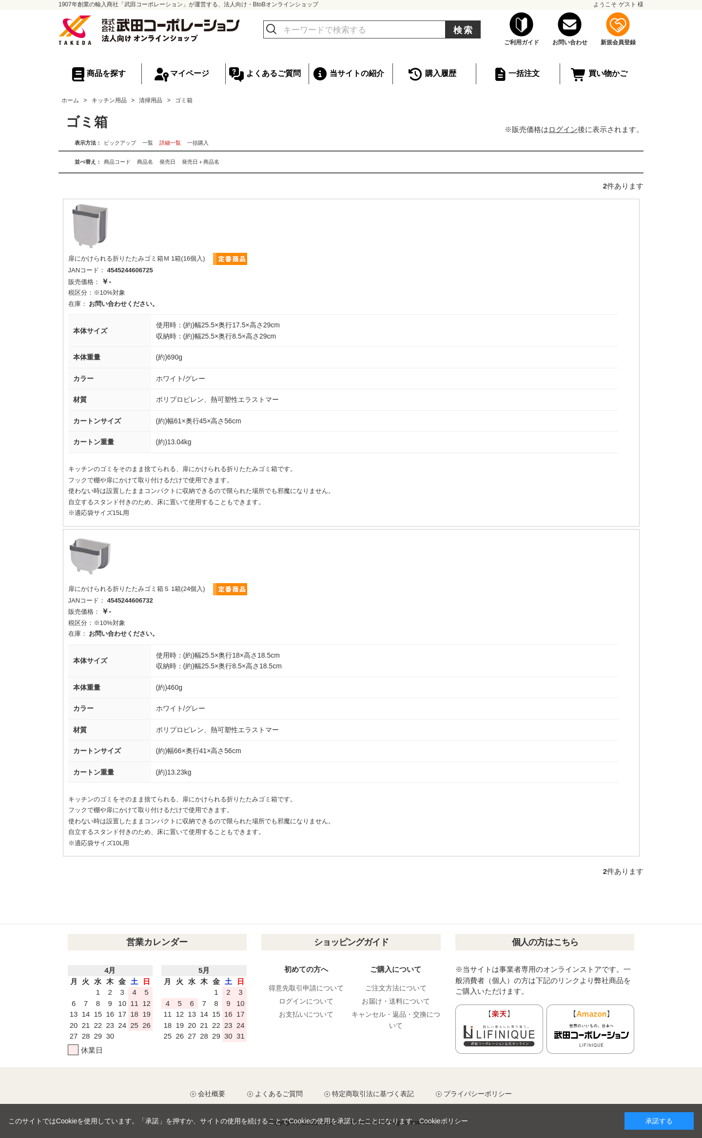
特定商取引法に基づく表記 (373, 1094)
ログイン (563, 129)
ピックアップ (120, 143)
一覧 (147, 143)
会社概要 (211, 1094)
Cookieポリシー (443, 1121)
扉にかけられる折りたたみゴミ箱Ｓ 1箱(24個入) (136, 588)
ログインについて (306, 1001)
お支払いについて (306, 1014)
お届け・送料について (396, 1001)
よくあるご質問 (279, 1094)
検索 (463, 30)
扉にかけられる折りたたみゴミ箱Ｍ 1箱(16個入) (136, 258)
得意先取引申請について (306, 988)
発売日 (167, 162)
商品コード (117, 162)
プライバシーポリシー (478, 1094)
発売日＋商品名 (200, 162)
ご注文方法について (396, 988)
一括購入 (198, 143)
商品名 (145, 162)
